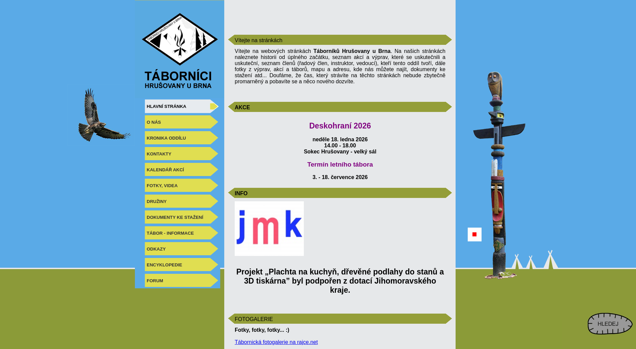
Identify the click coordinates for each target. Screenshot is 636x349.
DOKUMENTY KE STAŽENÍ (175, 217)
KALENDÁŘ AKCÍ (165, 169)
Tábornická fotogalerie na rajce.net (276, 342)
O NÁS (154, 122)
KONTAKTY (159, 153)
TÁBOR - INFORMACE (170, 233)
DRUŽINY (157, 201)
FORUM (155, 280)
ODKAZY (156, 249)
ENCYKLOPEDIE (164, 264)
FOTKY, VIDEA (162, 185)
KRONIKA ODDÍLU (166, 138)
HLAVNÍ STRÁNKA (166, 106)
